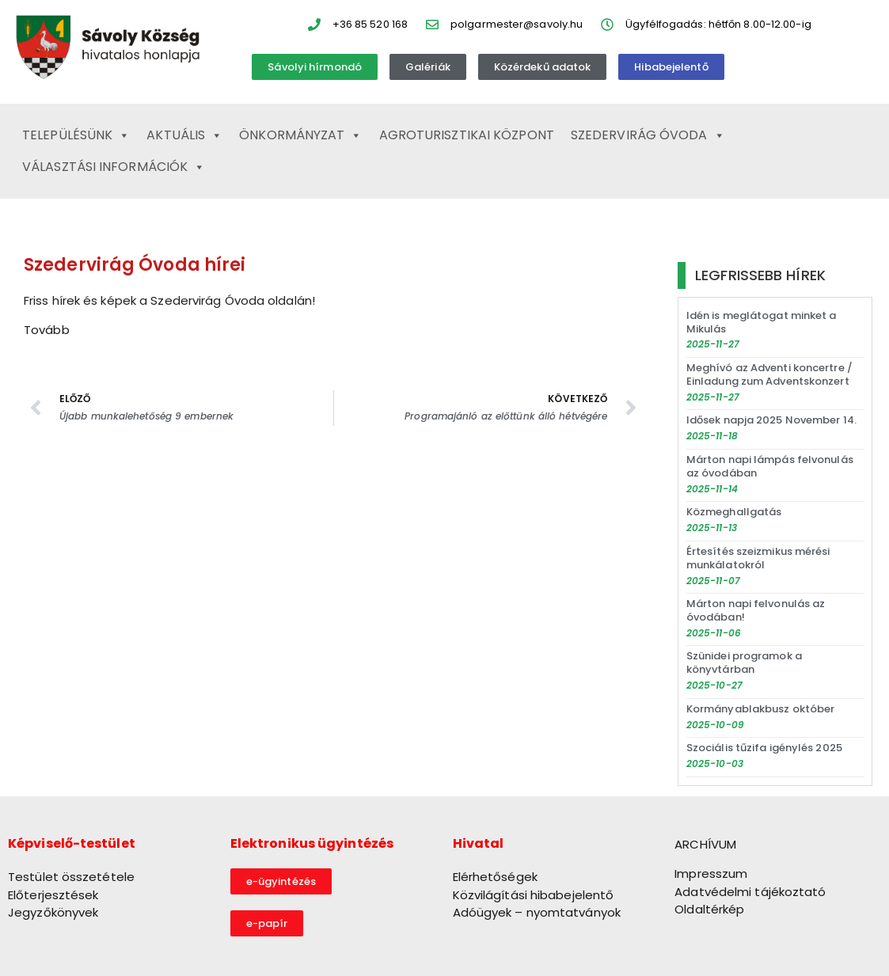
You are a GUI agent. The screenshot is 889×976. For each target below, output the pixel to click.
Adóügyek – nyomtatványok (537, 912)
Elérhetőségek (495, 876)
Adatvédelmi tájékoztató (750, 891)
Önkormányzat (300, 135)
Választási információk (113, 167)
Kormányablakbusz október (760, 708)
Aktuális (184, 135)
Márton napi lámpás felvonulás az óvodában (769, 466)
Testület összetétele (71, 876)
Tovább (47, 329)
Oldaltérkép (709, 909)
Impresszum (710, 873)
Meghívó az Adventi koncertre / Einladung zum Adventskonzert (769, 374)
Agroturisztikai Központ (466, 135)
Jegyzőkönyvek (53, 912)
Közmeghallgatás (734, 511)
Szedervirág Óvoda (648, 135)
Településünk (76, 135)
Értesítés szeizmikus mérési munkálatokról (758, 558)
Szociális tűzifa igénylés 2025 (764, 747)
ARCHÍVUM (705, 844)
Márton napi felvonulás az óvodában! (756, 610)
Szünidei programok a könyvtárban (744, 662)
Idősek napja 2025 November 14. (771, 419)
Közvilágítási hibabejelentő (533, 895)
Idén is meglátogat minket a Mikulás (761, 322)
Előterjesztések (53, 895)
